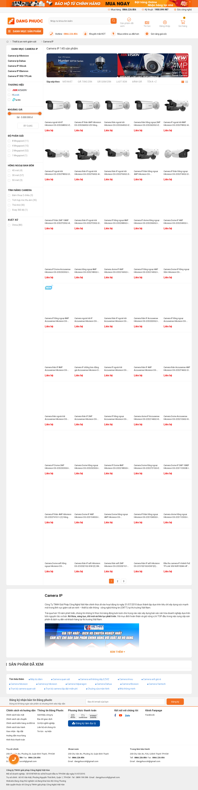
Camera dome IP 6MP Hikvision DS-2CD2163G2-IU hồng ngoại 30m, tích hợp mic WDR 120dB (117, 271)
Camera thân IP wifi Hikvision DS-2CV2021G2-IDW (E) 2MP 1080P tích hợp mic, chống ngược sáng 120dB (87, 565)
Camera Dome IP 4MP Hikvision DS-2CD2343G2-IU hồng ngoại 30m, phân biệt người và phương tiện (176, 222)
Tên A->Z (152, 81)
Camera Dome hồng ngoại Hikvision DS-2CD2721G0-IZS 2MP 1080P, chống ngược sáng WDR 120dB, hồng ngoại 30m (147, 467)
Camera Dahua (104, 684)
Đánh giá (137, 81)
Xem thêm (117, 651)
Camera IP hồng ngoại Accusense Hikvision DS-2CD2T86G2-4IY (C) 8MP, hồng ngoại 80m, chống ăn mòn (175, 320)
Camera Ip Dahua (17, 61)
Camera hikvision (19, 684)
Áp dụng (28, 126)
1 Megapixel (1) (17, 155)
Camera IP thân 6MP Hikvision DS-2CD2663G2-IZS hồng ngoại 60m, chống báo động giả (87, 124)
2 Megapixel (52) (18, 151)
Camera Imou (126, 679)
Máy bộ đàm (36, 679)
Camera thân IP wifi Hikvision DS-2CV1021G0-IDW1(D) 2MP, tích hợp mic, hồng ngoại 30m (147, 565)
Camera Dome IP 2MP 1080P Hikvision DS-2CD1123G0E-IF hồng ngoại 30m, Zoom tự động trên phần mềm (177, 467)
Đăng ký (175, 701)
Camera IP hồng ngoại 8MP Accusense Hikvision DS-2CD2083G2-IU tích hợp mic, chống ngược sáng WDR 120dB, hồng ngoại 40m (57, 320)
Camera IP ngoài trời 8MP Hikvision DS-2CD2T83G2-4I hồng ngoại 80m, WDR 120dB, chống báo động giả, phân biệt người (176, 124)
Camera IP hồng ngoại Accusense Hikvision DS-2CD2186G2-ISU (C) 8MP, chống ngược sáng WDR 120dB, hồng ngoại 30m (115, 418)
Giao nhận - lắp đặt (14, 731)
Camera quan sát (61, 679)
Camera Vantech (157, 684)
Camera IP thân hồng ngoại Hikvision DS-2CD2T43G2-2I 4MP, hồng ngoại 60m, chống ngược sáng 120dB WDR (176, 173)
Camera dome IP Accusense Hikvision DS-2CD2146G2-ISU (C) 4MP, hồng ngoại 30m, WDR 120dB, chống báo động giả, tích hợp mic (147, 418)
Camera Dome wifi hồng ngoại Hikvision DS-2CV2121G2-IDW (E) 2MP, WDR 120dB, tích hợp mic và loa (57, 565)
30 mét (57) (16, 175)
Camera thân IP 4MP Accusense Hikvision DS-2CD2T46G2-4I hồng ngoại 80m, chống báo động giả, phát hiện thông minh (145, 369)
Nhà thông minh (127, 688)
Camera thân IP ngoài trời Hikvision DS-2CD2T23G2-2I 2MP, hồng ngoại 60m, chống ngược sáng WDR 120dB (87, 222)
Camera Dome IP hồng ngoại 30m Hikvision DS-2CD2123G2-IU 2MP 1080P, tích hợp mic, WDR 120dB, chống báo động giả (176, 271)
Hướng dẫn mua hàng (16, 735)
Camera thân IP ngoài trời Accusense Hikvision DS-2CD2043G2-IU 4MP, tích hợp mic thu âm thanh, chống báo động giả (117, 320)
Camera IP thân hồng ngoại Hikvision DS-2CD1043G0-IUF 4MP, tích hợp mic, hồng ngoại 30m (147, 516)
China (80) (15, 225)
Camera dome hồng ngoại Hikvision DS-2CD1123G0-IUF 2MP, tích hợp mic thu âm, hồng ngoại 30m (177, 516)
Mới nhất (68, 81)
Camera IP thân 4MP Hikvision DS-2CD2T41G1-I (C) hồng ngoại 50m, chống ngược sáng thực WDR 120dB (58, 516)
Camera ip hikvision (47, 684)
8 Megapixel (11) (18, 141)
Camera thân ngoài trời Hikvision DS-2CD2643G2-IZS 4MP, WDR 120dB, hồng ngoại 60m (117, 124)
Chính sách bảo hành (15, 727)
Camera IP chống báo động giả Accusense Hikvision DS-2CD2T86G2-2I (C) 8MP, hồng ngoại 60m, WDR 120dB (87, 369)
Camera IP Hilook (17, 66)
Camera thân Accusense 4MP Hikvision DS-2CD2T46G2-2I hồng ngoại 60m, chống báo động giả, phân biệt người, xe (177, 369)
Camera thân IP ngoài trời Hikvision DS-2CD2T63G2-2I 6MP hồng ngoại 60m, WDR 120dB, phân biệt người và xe (117, 173)
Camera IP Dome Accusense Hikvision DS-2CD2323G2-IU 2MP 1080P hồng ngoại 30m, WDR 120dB (57, 271)
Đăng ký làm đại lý (84, 723)
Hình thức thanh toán (15, 739)
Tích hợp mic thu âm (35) (22, 200)
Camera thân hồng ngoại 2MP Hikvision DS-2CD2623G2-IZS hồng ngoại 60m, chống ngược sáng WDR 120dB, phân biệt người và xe (147, 124)
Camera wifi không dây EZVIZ (94, 679)
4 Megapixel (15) (18, 146)
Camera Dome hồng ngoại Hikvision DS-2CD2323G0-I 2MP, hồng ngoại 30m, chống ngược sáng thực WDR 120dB (87, 467)
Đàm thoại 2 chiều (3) (20, 195)
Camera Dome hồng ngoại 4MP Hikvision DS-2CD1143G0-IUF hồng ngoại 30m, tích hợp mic (116, 516)
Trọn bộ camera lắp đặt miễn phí (61, 688)
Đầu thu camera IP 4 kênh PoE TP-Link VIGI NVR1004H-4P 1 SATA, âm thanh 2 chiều (177, 565)
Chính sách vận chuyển (16, 719)
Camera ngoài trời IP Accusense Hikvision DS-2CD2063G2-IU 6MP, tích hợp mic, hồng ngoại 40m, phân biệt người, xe (87, 320)
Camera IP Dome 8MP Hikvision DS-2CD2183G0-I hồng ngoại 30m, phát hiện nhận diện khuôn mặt (116, 467)
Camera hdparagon (77, 684)
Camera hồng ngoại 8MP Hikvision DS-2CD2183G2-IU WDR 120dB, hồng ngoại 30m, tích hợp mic (87, 271)
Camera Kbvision (130, 684)
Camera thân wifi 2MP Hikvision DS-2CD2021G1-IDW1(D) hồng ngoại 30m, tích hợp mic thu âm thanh (116, 565)
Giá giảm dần (104, 81)
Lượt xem (121, 81)
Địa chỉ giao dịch (44, 719)
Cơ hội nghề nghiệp (46, 723)
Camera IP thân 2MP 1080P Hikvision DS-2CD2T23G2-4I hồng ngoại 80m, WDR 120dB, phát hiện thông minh (58, 222)
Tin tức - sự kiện (44, 731)
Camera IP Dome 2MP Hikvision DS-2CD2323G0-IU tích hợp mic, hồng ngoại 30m (58, 467)
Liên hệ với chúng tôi (46, 727)
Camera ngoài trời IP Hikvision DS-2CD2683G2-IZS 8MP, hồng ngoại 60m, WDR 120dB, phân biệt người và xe (58, 124)
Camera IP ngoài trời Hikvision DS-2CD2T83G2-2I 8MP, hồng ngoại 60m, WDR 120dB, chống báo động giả (57, 173)
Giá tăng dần (85, 81)
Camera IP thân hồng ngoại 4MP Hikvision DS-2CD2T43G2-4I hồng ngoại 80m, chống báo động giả (146, 173)
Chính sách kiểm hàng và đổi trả (20, 723)
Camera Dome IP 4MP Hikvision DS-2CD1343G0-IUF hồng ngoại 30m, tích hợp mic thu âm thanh (87, 516)
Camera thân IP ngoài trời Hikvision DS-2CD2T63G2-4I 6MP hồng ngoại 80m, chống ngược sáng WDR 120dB (87, 173)
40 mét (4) (15, 170)
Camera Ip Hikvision (18, 55)
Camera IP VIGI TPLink (20, 76)
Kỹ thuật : (155, 9)
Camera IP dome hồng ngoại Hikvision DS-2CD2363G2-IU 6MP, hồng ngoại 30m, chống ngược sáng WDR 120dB (147, 222)
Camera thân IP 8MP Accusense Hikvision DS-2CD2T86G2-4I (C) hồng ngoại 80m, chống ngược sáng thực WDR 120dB (56, 369)
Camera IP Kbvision (18, 71)
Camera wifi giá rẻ (152, 679)
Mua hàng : (122, 9)
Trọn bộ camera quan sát (23, 688)
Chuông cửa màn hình (98, 688)
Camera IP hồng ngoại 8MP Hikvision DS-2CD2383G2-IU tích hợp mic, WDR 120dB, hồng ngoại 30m (116, 222)
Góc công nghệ (183, 9)
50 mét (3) (15, 180)
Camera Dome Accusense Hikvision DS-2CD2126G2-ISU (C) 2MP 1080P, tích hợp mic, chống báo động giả (177, 418)
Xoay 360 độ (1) (18, 210)
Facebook (150, 715)
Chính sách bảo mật (15, 715)
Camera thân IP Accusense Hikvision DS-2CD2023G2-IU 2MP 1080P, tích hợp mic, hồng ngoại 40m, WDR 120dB (147, 320)
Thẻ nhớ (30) (16, 205)
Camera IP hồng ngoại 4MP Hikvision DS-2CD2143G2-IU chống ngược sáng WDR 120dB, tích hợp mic (146, 271)
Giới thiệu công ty (45, 715)
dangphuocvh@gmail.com (86, 761)
